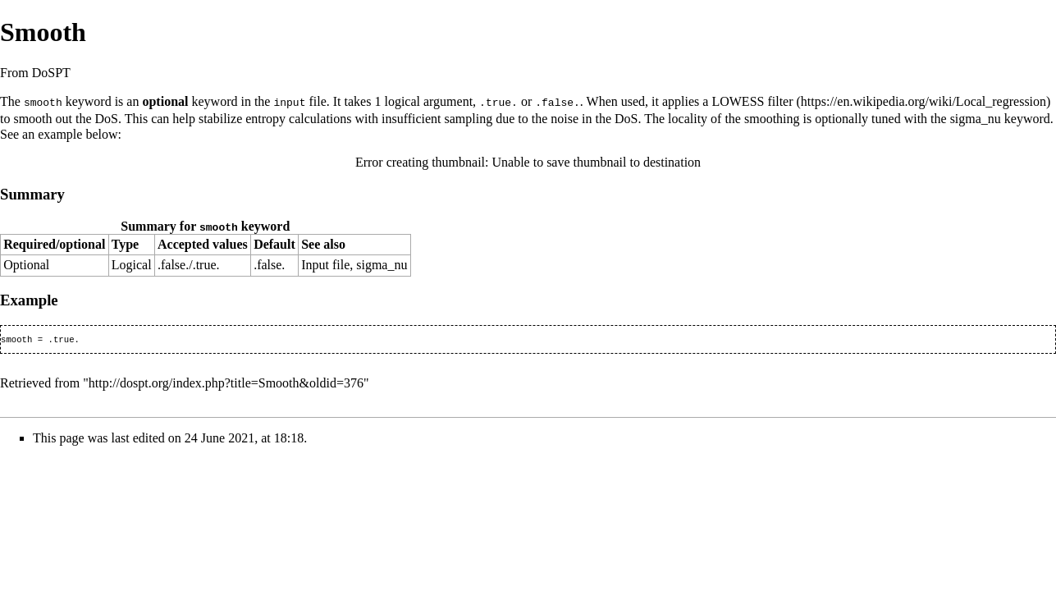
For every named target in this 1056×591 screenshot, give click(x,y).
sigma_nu (975, 118)
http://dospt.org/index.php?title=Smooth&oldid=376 (226, 384)
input (289, 101)
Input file (325, 264)
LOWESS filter (752, 101)
